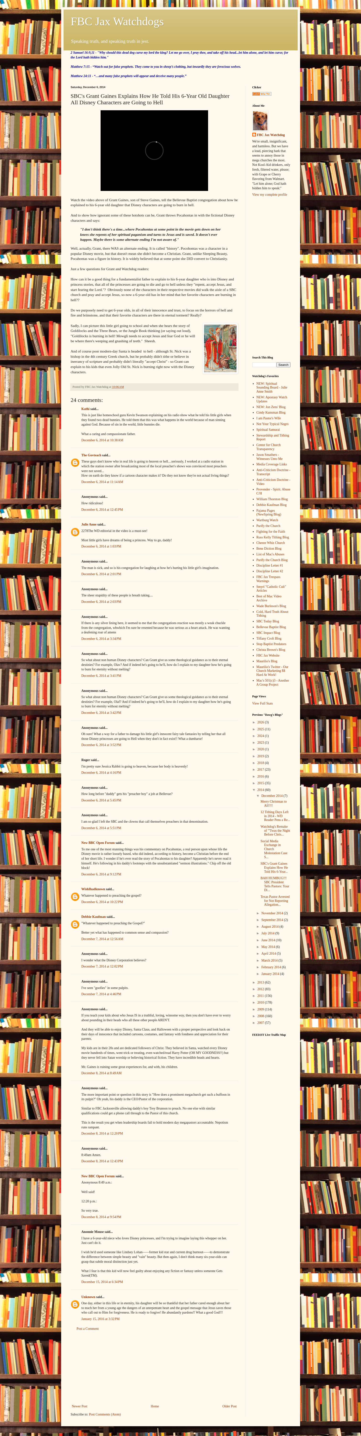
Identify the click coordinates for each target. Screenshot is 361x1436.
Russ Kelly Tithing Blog (272, 537)
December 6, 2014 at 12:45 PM (102, 509)
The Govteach (91, 455)
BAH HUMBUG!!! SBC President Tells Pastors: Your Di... (274, 884)
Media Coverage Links (271, 464)
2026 (261, 722)
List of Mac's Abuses (270, 554)
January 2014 (270, 974)
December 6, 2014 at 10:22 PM (102, 902)
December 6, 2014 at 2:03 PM (101, 602)
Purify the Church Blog (272, 560)
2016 (261, 776)
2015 (261, 783)
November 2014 (272, 913)
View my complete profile (269, 194)
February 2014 (271, 967)
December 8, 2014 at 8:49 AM (101, 1073)
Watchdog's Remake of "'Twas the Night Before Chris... (275, 830)
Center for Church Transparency (268, 447)
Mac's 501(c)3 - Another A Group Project (272, 682)
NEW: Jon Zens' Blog (271, 407)
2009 (261, 1009)
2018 (261, 763)
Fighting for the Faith (270, 531)
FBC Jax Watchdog (271, 135)
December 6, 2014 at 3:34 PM (101, 639)
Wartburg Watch (267, 520)
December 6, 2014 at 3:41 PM (101, 676)
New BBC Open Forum (98, 843)
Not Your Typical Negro (272, 424)
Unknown (88, 1297)
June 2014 (268, 940)
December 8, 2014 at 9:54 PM (101, 1217)
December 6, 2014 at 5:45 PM (101, 800)
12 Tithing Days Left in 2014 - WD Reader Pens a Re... (275, 816)
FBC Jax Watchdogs (117, 21)
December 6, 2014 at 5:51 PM (101, 828)
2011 (261, 996)
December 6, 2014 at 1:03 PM (101, 546)
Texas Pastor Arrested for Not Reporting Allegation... (275, 901)
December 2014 (272, 796)
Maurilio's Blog (266, 661)
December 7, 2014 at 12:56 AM (102, 939)
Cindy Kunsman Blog (271, 412)
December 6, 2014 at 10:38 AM (102, 440)
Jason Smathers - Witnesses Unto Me (269, 457)
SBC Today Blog (267, 621)
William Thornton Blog (272, 499)
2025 (261, 729)
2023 (261, 742)
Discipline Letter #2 (269, 571)
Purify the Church (268, 526)
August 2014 (270, 926)
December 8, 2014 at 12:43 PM (102, 1161)
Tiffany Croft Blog (268, 638)
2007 (261, 1023)
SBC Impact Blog (268, 633)
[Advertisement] (154, 1367)
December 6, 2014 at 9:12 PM (101, 874)
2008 (261, 1016)
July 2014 (268, 933)
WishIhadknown (93, 889)
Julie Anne (89, 524)
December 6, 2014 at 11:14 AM (102, 482)
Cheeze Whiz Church (270, 543)
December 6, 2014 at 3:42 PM (101, 713)
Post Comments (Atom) (105, 1414)
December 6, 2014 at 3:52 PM (101, 745)
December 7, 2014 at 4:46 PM (101, 994)
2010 (261, 1002)
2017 (261, 769)
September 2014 (272, 920)
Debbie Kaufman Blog (271, 505)
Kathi (85, 409)
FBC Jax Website (268, 655)
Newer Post (79, 1406)
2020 (261, 749)
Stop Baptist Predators (271, 644)
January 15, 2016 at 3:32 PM (100, 1319)
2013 (261, 982)
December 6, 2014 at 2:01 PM (101, 574)
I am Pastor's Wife (268, 418)
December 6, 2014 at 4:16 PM (101, 772)
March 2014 (270, 960)
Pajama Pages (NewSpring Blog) (268, 512)
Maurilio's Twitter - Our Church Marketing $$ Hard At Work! (272, 671)
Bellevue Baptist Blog (271, 627)
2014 (261, 790)
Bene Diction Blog (268, 548)
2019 (261, 756)
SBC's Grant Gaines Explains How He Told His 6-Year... (274, 867)
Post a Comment (88, 1329)
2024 (261, 736)
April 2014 (269, 953)
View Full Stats (262, 703)
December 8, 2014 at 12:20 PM (102, 1133)
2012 (261, 989)
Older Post (229, 1406)
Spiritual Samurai (268, 429)
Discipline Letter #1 (269, 565)
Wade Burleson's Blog (271, 606)
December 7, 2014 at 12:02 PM (102, 966)
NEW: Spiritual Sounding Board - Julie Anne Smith (271, 388)
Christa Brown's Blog (270, 650)
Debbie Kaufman (93, 917)
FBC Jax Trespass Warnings (268, 579)
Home (155, 1406)
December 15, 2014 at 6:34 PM (102, 1282)
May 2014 (268, 947)
